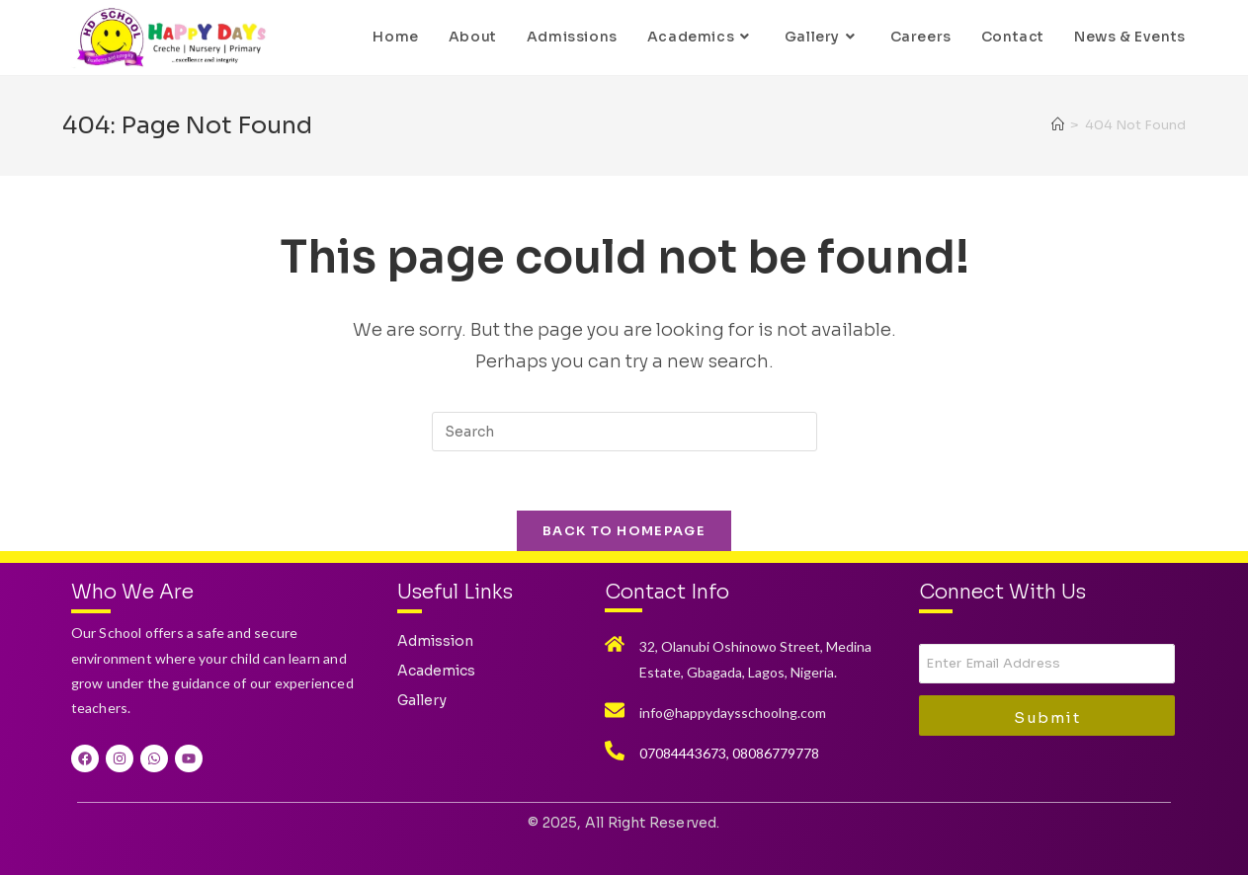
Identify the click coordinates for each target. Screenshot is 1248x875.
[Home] (1057, 125)
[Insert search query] (624, 431)
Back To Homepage (624, 530)
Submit (1047, 717)
